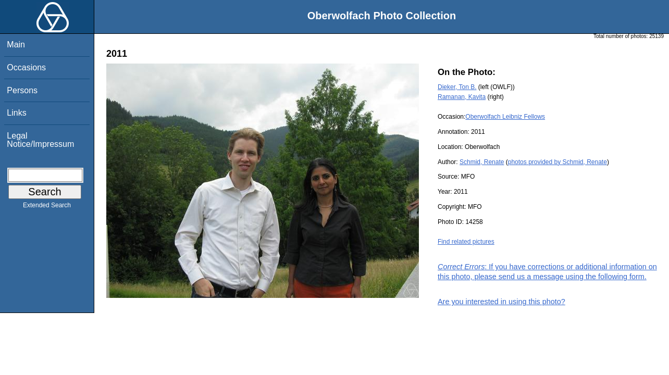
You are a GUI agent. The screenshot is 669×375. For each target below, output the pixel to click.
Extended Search (47, 207)
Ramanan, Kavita (462, 97)
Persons (22, 90)
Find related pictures (466, 241)
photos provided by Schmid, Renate (557, 162)
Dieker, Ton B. (457, 87)
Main (16, 44)
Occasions (26, 67)
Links (16, 112)
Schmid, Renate (482, 162)
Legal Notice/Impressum (40, 139)
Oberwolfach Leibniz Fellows (505, 116)
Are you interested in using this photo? (501, 301)
